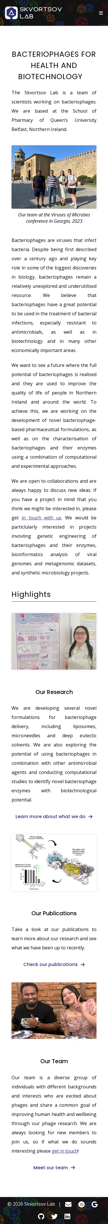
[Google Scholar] (94, 1204)
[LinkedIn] (67, 1216)
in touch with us (41, 518)
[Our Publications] (54, 862)
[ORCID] (81, 1204)
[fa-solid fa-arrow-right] (54, 817)
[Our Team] (54, 1010)
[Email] (68, 1204)
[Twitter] (54, 1216)
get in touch (65, 1151)
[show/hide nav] (100, 13)
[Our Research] (54, 641)
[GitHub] (41, 1216)
